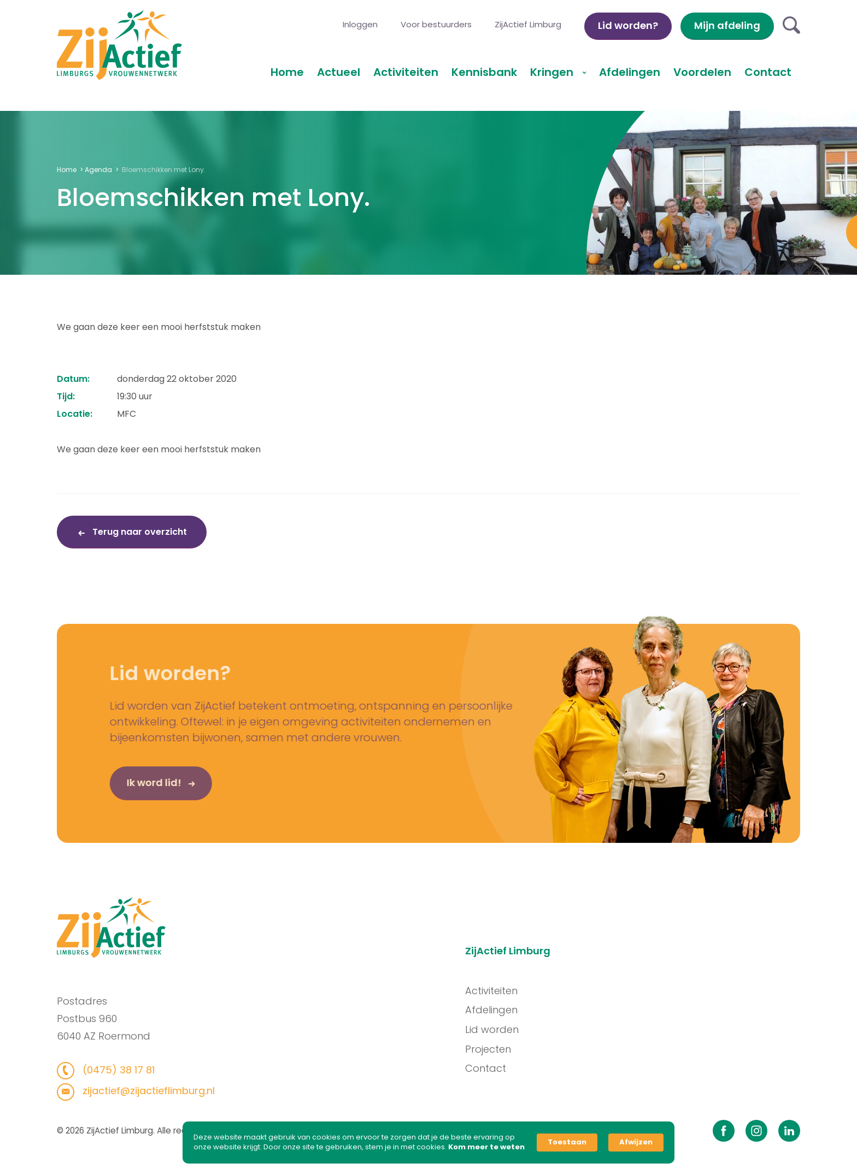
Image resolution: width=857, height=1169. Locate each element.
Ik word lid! (140, 786)
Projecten (491, 1049)
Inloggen (360, 24)
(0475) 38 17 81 (114, 1070)
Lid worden (495, 1029)
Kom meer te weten (486, 1147)
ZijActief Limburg (528, 24)
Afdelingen (629, 72)
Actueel (338, 72)
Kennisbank (484, 72)
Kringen (553, 72)
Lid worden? (628, 25)
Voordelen (702, 72)
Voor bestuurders (436, 24)
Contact (767, 72)
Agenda (98, 169)
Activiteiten (405, 72)
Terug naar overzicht (138, 532)
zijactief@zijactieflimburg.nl (144, 1090)
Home (287, 72)
